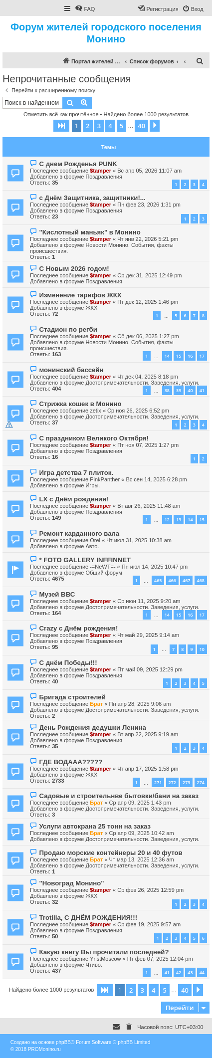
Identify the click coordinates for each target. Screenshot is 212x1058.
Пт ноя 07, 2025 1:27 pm (148, 445)
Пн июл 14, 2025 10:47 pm (155, 567)
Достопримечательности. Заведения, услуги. (142, 383)
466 (172, 580)
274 (201, 782)
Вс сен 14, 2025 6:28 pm (156, 479)
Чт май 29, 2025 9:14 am (148, 635)
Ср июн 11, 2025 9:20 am (148, 601)
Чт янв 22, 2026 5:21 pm (147, 239)
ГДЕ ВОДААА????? (70, 762)
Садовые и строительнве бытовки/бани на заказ (119, 796)
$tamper (100, 171)
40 (190, 390)
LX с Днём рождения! (73, 499)
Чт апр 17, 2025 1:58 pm (147, 769)
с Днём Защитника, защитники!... (92, 198)
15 (178, 356)
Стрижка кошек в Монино (80, 404)
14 (167, 356)
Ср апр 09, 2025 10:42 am (141, 833)
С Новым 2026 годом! (74, 268)
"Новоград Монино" (71, 883)
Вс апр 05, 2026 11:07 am (149, 171)
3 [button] (99, 125)
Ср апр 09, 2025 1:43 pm (140, 803)
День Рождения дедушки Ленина (92, 727)
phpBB (63, 1042)
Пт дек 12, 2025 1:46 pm (147, 302)
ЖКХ (91, 308)
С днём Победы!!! (68, 662)
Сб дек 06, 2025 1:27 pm (148, 336)
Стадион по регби (68, 329)
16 (190, 356)
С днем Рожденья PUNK (78, 164)
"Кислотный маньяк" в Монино (89, 232)
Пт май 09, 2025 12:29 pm (150, 669)
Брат (96, 704)
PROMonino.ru (44, 1049)
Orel (95, 540)
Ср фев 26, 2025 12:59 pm (150, 890)
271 (158, 782)
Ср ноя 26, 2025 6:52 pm (138, 411)
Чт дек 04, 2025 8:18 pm (147, 377)
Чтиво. (93, 965)
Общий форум (103, 573)
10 (202, 649)
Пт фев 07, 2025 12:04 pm (160, 959)
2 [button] (87, 125)
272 (172, 782)
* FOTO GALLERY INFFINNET (85, 560)
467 (186, 580)
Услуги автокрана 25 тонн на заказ (95, 826)
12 (167, 519)
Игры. (92, 485)
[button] (61, 126)
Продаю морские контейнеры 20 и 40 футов (110, 852)
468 (201, 580)
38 (167, 390)
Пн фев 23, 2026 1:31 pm (149, 205)
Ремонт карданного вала (79, 533)
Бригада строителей (72, 697)
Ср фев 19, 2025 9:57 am (149, 924)
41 (202, 390)
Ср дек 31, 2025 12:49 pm (149, 275)
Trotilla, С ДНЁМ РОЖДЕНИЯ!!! (88, 917)
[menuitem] (85, 9)
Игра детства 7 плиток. (76, 472)
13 (178, 519)
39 (178, 390)
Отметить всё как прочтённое (61, 114)
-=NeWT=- (102, 567)
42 (178, 972)
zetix (95, 411)
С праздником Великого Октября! (93, 438)
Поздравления (103, 177)
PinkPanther (105, 479)
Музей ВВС (57, 594)
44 (202, 972)
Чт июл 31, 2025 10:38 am (139, 540)
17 (202, 356)
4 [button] (110, 125)
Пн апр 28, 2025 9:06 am (140, 704)
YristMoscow (105, 959)
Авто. (92, 546)
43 (190, 972)
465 (158, 580)
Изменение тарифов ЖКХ (80, 295)
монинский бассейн (71, 370)
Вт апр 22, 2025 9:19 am (147, 734)
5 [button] (121, 125)
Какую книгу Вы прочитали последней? (104, 952)
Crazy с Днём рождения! (78, 628)
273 (186, 782)
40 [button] (141, 125)
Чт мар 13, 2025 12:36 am (141, 859)
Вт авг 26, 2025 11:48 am (148, 506)
